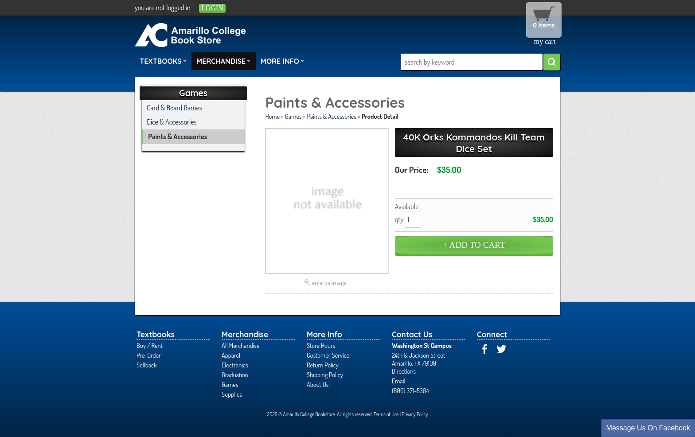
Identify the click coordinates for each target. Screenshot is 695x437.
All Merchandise (241, 345)
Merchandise (223, 60)
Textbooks (163, 60)
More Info (282, 60)
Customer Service (328, 355)
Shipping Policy (325, 374)
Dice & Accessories (172, 121)
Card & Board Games (174, 107)
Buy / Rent (150, 345)
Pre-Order (149, 355)
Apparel (231, 355)
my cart (544, 41)
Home (272, 116)
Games (293, 116)
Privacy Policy (415, 414)
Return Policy (323, 365)
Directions (404, 371)
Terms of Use (386, 414)
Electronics (235, 365)
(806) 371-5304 (410, 390)
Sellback (146, 365)
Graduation (235, 374)
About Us (317, 384)
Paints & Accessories (331, 116)
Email (399, 381)
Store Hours (321, 345)
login (212, 8)
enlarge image (329, 282)
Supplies (232, 394)
